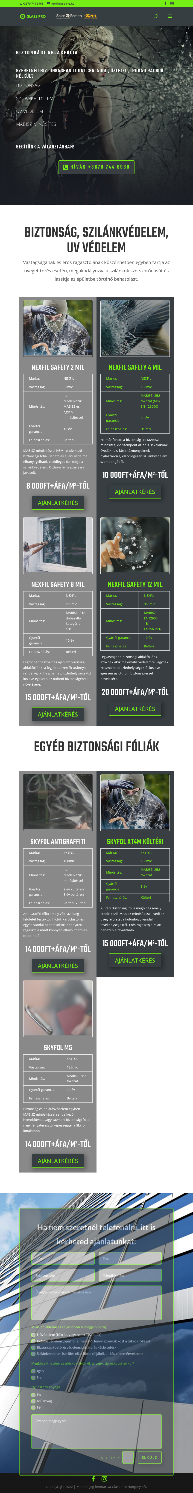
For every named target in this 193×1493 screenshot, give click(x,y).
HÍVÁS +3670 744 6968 (80, 167)
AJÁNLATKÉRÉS (58, 503)
